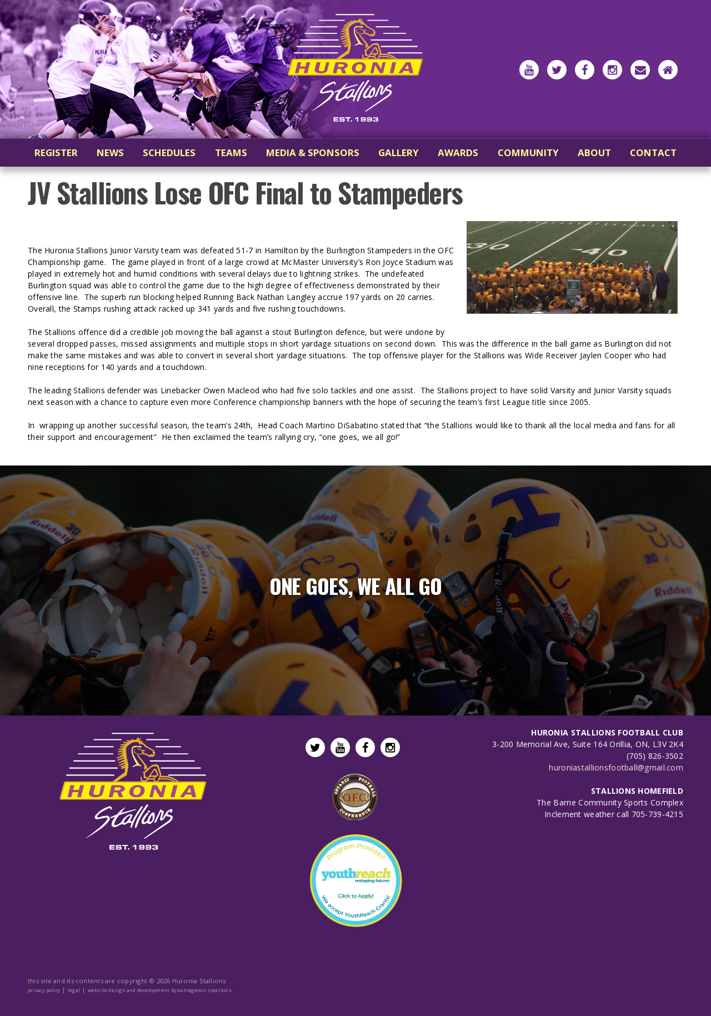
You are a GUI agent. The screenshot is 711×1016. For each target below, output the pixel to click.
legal (74, 990)
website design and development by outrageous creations (160, 990)
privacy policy (44, 990)
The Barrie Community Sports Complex (610, 802)
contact (653, 152)
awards (458, 152)
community (528, 152)
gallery (398, 152)
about (594, 152)
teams (231, 152)
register (56, 152)
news (110, 152)
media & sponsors (312, 152)
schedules (169, 152)
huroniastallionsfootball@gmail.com (616, 767)
